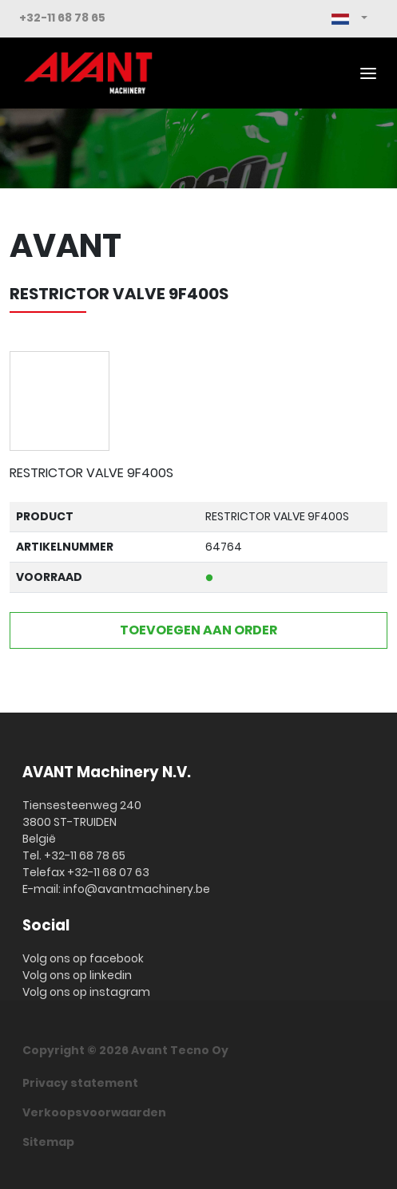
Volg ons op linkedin (77, 975)
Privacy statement (80, 1083)
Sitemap (48, 1142)
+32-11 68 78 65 (62, 18)
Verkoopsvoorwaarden (94, 1112)
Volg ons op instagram (86, 992)
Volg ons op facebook (83, 958)
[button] (349, 19)
